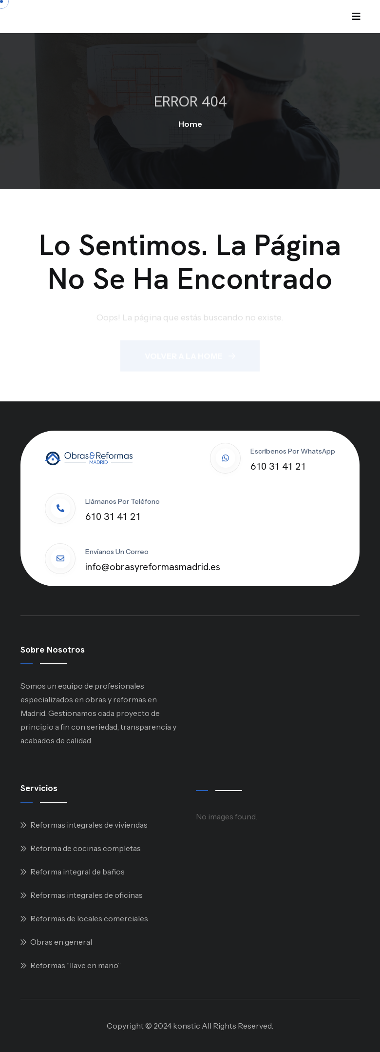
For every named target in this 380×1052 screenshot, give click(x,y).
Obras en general (61, 942)
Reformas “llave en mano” (75, 965)
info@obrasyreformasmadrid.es (152, 566)
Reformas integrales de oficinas (86, 895)
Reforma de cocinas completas (85, 848)
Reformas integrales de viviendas (89, 825)
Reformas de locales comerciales (89, 918)
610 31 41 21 (278, 466)
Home (190, 124)
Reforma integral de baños (77, 871)
